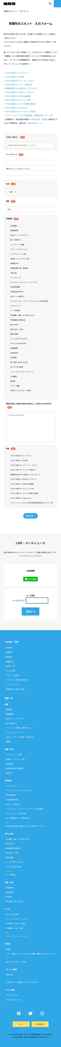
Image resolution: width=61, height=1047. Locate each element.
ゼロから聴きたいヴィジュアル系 (17, 100)
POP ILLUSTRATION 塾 (13, 866)
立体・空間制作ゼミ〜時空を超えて (18, 818)
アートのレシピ (11, 786)
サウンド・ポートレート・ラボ (17, 936)
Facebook (19, 1013)
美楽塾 (8, 949)
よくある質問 (10, 671)
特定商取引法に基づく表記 (15, 689)
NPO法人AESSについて (14, 1000)
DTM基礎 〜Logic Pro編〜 (15, 928)
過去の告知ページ (35, 123)
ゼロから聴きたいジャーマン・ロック (19, 80)
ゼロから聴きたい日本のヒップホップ (19, 92)
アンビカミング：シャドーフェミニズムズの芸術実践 (24, 809)
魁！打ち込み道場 (12, 914)
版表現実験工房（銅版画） (15, 768)
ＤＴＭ (7, 909)
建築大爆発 (10, 857)
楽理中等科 (10, 892)
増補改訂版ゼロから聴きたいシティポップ (21, 88)
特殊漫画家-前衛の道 (13, 848)
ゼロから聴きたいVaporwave (16, 107)
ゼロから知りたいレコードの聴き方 (18, 84)
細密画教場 (10, 714)
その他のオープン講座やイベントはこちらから (22, 982)
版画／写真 (9, 749)
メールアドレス (19, 600)
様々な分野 (9, 834)
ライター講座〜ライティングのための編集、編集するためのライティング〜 (31, 955)
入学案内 (9, 648)
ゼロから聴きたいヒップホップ (17, 72)
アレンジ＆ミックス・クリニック (17, 919)
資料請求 (9, 657)
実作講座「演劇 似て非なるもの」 (18, 839)
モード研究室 (10, 875)
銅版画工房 (10, 764)
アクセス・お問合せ (13, 675)
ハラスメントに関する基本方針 (17, 680)
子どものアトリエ (12, 995)
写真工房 (9, 773)
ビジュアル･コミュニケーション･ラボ (19, 790)
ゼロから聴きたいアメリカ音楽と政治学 (20, 103)
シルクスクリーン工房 (13, 754)
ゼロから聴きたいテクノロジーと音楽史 (20, 111)
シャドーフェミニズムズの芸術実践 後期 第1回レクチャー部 (28, 115)
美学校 (12, 3)
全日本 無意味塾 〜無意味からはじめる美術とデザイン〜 (26, 826)
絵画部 (8, 741)
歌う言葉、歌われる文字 (14, 901)
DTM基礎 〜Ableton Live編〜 (16, 923)
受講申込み (10, 661)
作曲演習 (9, 897)
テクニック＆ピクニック (14, 732)
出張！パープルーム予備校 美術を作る (20, 737)
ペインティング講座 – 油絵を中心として (20, 728)
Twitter (30, 1013)
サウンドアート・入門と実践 (16, 813)
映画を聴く (10, 975)
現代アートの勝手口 (13, 804)
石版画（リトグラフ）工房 (15, 759)
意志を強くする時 (12, 853)
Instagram (42, 1013)
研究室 (7, 944)
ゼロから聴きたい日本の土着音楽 (18, 96)
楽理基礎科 (10, 887)
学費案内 (9, 652)
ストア (21, 1024)
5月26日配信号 (37, 556)
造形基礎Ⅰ (10, 709)
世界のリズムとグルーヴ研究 (16, 962)
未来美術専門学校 (12, 799)
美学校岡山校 (40, 1024)
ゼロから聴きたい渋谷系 (14, 76)
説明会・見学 (10, 666)
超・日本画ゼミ (11, 723)
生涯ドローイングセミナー (15, 718)
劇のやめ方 (10, 843)
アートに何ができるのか (14, 862)
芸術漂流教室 (10, 795)
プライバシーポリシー (13, 684)
